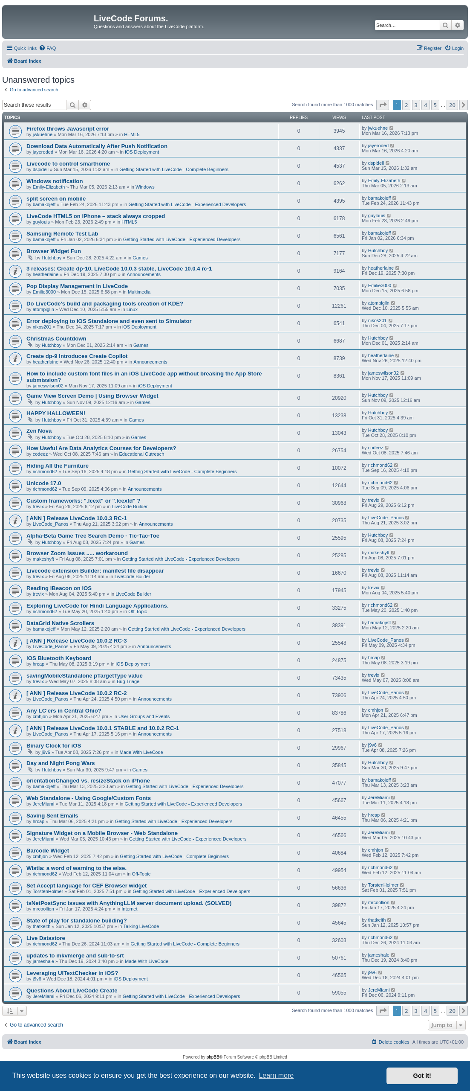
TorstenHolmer (48, 891)
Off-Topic (137, 611)
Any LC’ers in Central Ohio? (63, 710)
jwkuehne (42, 134)
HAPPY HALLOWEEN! (55, 413)
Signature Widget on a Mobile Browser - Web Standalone (102, 833)
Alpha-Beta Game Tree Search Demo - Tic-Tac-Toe (92, 535)
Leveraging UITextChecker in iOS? (72, 973)
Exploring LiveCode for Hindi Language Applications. (97, 605)
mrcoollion (43, 908)
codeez (40, 454)
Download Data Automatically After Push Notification (96, 146)
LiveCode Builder (130, 506)
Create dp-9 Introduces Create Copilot (76, 356)
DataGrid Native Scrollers (60, 623)
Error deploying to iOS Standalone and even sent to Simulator (109, 321)
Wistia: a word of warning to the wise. (76, 868)
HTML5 (131, 134)
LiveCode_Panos (51, 524)
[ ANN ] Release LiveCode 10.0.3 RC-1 (76, 518)
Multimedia (139, 291)
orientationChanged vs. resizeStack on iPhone (88, 780)
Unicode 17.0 (43, 483)
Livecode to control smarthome (68, 163)
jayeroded (43, 151)
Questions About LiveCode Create (71, 990)
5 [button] (435, 105)
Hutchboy (51, 257)
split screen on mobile (56, 198)
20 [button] (452, 105)
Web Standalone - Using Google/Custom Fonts (88, 798)
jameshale (43, 961)
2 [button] (406, 105)
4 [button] (425, 105)
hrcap (39, 663)
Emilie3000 (44, 291)
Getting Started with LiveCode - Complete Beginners (173, 169)
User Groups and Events (144, 716)
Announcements (144, 274)
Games (140, 257)
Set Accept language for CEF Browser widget (86, 885)
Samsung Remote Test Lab (62, 233)
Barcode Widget (47, 850)
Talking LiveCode (141, 926)
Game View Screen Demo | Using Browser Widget (92, 396)
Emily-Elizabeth (49, 186)
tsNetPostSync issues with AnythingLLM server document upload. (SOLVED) (128, 903)
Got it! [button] (422, 1075)
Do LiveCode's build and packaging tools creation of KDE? (104, 303)
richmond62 (45, 471)
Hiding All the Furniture (57, 466)
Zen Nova (39, 431)
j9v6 (46, 752)
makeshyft (43, 559)
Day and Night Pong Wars (60, 763)
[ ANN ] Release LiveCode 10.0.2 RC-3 (76, 640)
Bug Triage (128, 681)
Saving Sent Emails (52, 815)
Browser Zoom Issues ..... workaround (77, 553)
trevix (38, 506)
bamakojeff (44, 204)
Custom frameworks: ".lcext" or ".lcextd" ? (83, 500)
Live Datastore (45, 938)
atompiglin (43, 309)
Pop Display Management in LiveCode (77, 286)
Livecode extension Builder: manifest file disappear (95, 570)
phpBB (213, 1057)
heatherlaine (46, 274)
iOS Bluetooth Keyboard (58, 658)
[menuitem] (47, 48)
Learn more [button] (276, 1075)
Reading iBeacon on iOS (59, 588)
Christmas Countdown (56, 338)
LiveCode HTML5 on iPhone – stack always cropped (95, 216)
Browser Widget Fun (53, 251)
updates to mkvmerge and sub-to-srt (75, 955)
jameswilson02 (48, 385)
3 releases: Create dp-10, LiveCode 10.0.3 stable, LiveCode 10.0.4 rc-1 (119, 268)
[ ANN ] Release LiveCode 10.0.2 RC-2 (76, 693)
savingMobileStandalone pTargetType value (84, 675)
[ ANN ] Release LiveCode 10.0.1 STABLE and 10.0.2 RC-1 (102, 728)
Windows (145, 186)
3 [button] (416, 105)
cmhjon (40, 716)
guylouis (41, 221)
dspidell (41, 169)
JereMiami (44, 803)
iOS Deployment (142, 151)
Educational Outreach (141, 454)
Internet (129, 908)
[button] (382, 105)
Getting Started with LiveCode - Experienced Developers (187, 204)
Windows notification (54, 181)
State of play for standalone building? (76, 920)
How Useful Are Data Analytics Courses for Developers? (101, 448)
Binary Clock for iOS (53, 745)
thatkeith (42, 926)
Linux (132, 309)
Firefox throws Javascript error (67, 128)
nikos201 (42, 326)
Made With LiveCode (141, 752)
